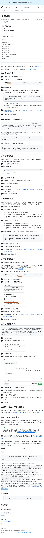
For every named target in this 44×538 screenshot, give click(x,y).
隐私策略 (3, 515)
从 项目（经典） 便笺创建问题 (13, 407)
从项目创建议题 (8, 324)
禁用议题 (32, 69)
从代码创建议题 (8, 198)
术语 (12, 532)
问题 (12, 10)
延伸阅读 (5, 493)
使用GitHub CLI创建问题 (11, 119)
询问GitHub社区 (5, 522)
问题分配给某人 (22, 110)
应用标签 (11, 112)
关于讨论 (20, 268)
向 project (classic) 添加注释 (32, 412)
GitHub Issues (6, 10)
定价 (22, 532)
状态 (19, 532)
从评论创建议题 (8, 156)
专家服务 (26, 532)
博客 (30, 532)
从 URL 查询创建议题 (10, 417)
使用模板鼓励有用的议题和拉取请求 (26, 431)
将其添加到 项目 (31, 110)
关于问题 (38, 66)
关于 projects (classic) (17, 412)
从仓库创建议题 (8, 73)
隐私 (16, 532)
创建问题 (22, 10)
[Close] (40, 2)
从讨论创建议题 (8, 259)
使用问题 (17, 10)
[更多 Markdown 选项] (15, 37)
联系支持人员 (5, 524)
